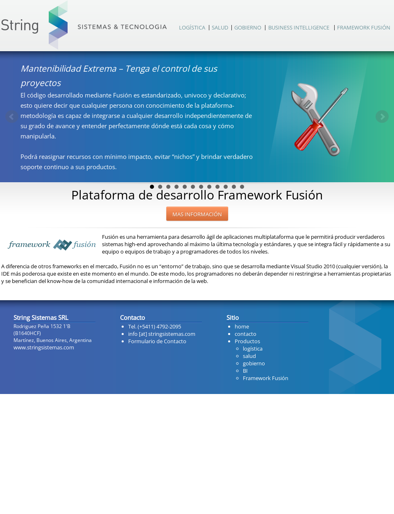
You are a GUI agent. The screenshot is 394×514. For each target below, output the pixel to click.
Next (382, 116)
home (242, 326)
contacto (245, 333)
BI (245, 370)
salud (249, 356)
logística (253, 348)
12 (242, 187)
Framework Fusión (265, 378)
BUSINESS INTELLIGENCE (298, 27)
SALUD (220, 27)
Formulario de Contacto (157, 341)
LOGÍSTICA (192, 27)
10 (226, 187)
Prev (11, 116)
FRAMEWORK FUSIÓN (363, 27)
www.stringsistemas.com (44, 347)
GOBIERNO (247, 27)
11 (234, 187)
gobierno (254, 363)
